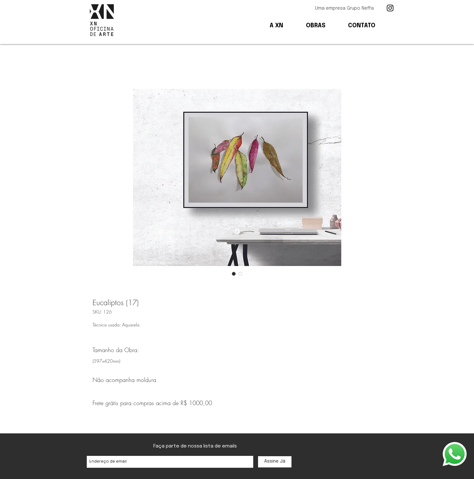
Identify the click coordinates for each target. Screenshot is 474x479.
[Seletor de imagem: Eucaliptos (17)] (234, 274)
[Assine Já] (274, 462)
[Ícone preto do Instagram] (390, 8)
